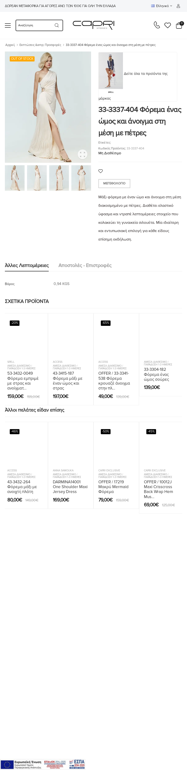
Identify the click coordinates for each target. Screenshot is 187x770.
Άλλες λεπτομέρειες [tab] (27, 265)
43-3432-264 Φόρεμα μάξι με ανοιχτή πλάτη (22, 486)
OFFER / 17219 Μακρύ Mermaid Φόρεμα (113, 486)
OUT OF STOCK (22, 59)
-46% (14, 431)
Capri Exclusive (109, 470)
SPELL (11, 362)
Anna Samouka (63, 470)
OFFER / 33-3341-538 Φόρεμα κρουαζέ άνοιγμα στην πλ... (114, 381)
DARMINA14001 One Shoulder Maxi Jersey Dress (70, 486)
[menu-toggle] (8, 25)
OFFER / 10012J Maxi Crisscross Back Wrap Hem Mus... (158, 489)
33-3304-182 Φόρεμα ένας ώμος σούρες (156, 374)
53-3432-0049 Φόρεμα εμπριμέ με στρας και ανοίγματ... (23, 381)
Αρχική (10, 45)
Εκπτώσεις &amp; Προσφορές (40, 45)
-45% (151, 431)
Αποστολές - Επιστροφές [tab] (85, 265)
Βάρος (10, 284)
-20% (14, 323)
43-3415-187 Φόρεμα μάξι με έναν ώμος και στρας (68, 381)
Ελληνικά (160, 6)
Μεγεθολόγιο (114, 183)
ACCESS (57, 362)
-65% (105, 323)
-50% (105, 431)
